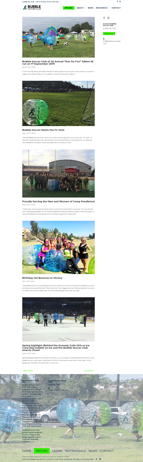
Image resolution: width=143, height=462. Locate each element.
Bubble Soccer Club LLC (38, 459)
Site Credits (76, 459)
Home (26, 451)
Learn (57, 451)
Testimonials (75, 451)
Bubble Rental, (38, 456)
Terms (56, 459)
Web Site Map (68, 459)
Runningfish (90, 459)
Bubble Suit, (45, 456)
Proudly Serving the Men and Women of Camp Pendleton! (58, 201)
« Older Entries (27, 371)
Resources (101, 8)
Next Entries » (90, 371)
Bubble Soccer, (53, 456)
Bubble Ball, (60, 456)
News (91, 8)
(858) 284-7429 (110, 28)
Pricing (69, 8)
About (80, 8)
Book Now (109, 34)
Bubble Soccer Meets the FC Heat (43, 130)
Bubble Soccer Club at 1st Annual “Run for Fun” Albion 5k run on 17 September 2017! (57, 62)
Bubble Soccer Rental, (28, 456)
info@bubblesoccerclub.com (57, 390)
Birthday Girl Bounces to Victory (42, 277)
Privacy (61, 459)
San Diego (66, 456)
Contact (116, 8)
